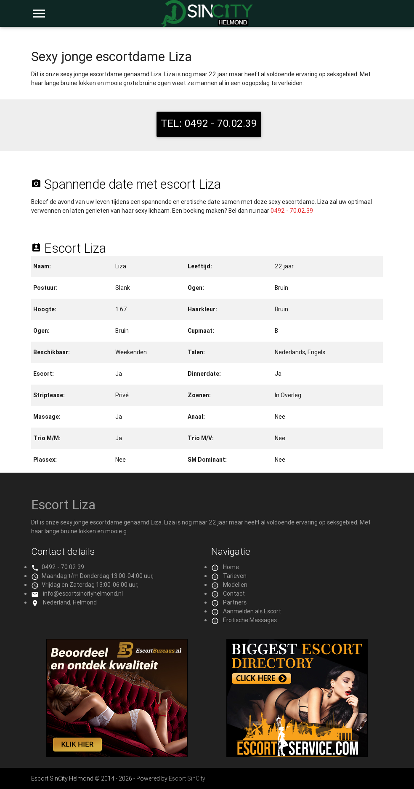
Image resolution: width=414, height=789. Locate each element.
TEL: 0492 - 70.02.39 (209, 123)
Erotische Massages (250, 620)
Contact (234, 593)
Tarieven (235, 576)
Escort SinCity (187, 778)
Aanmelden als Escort (252, 611)
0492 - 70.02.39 (292, 210)
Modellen (235, 584)
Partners (235, 602)
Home (231, 567)
